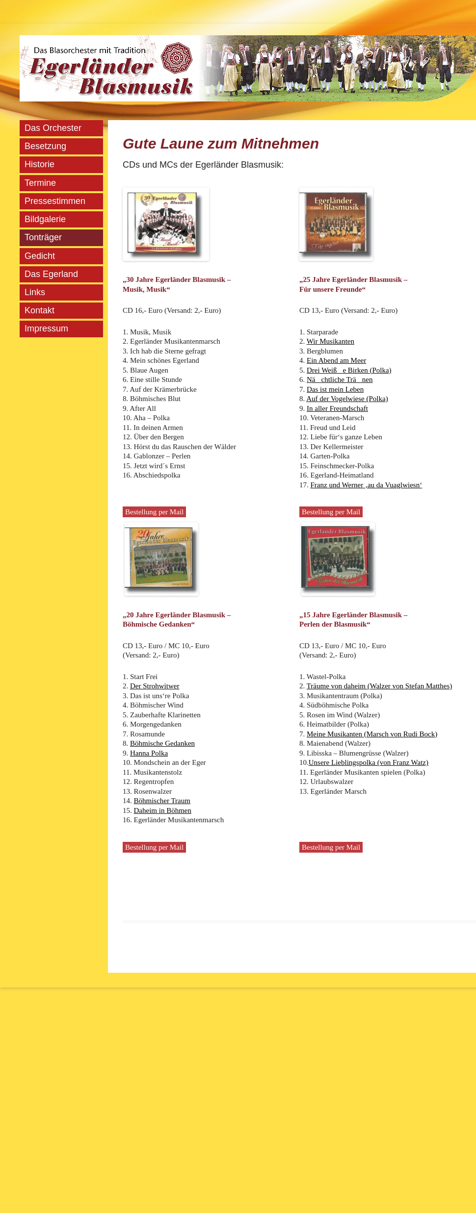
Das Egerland (51, 274)
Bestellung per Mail (154, 512)
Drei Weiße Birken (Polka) (349, 370)
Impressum (46, 328)
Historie (39, 164)
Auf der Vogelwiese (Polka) (347, 399)
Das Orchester (53, 128)
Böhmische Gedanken (162, 743)
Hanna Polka (149, 753)
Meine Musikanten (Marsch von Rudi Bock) (372, 734)
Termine (40, 183)
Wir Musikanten (330, 341)
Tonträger (43, 237)
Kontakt (39, 310)
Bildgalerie (45, 219)
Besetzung (45, 146)
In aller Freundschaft (337, 408)
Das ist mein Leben (335, 389)
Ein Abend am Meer (336, 360)
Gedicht (40, 256)
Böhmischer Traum (162, 801)
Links (35, 292)
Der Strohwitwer (154, 686)
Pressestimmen (55, 201)
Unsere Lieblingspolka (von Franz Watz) (368, 762)
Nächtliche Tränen (339, 379)
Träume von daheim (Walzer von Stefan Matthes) (379, 686)
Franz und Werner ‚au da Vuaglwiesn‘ (367, 485)
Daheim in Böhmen (162, 810)
